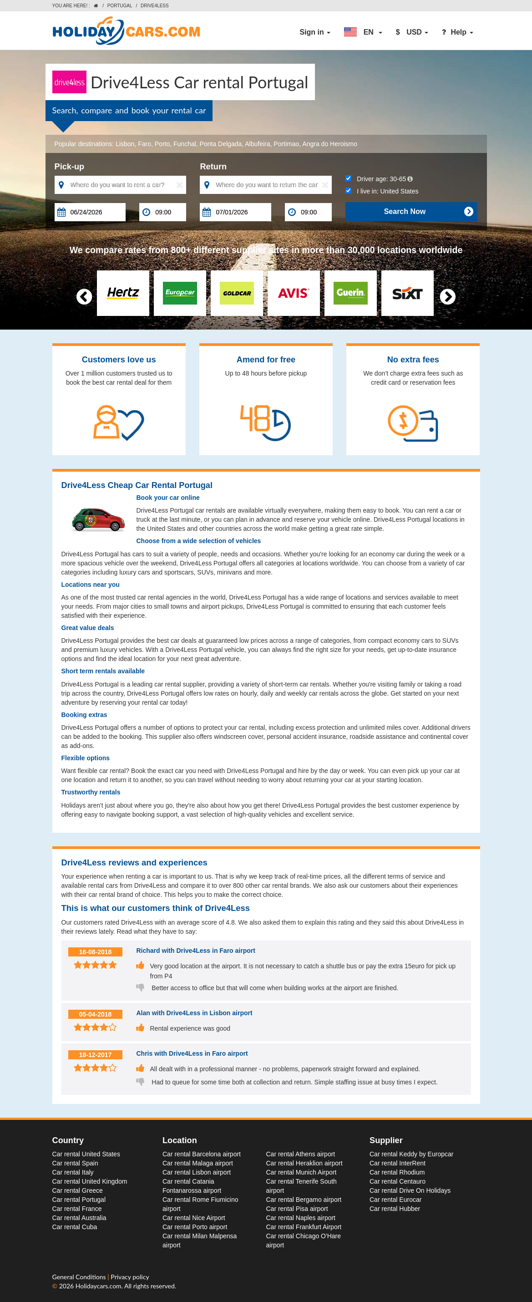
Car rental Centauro (398, 1181)
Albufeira (257, 143)
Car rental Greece (77, 1190)
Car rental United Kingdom (89, 1181)
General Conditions (80, 1277)
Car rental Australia (79, 1217)
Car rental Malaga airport (197, 1163)
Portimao (286, 143)
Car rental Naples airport (301, 1217)
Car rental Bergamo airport (304, 1199)
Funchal (184, 143)
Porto (162, 143)
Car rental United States (86, 1154)
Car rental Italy (73, 1172)
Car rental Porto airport (194, 1227)
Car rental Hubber (395, 1208)
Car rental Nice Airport (193, 1217)
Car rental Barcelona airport (201, 1154)
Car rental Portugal (79, 1199)
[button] (363, 32)
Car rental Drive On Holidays (410, 1190)
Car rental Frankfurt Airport (304, 1227)
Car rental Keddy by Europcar (411, 1154)
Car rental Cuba (74, 1227)
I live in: (381, 191)
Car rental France (77, 1208)
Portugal (119, 5)
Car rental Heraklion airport (304, 1163)
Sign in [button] (314, 32)
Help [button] (457, 32)
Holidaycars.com (99, 1286)
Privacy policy (130, 1277)
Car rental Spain (75, 1163)
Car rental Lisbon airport (196, 1172)
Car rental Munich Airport (301, 1172)
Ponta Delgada (221, 143)
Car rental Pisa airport (297, 1208)
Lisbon (125, 143)
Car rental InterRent (398, 1163)
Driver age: (379, 179)
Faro (144, 143)
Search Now (428, 211)
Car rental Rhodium (397, 1172)
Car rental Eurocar (395, 1199)
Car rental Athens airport (300, 1154)
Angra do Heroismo (329, 143)
